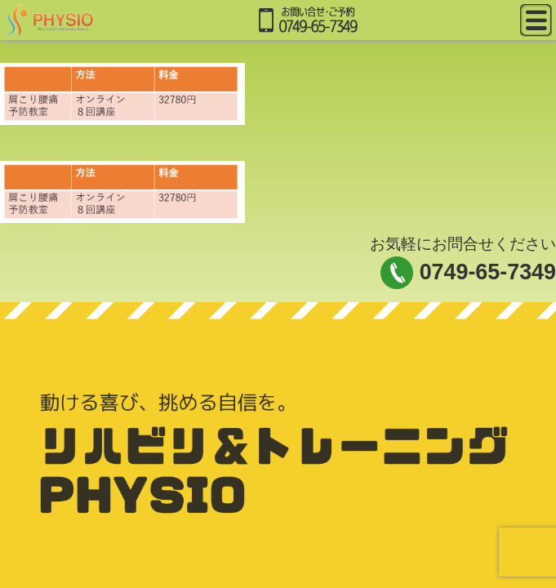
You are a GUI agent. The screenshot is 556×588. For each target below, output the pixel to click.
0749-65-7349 (488, 272)
